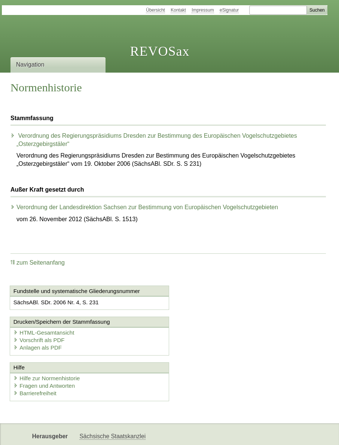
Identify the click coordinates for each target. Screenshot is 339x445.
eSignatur (229, 10)
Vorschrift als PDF (204, 309)
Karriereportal (132, 433)
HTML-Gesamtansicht (209, 302)
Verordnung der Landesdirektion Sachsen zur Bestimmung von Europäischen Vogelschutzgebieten (144, 207)
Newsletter (93, 433)
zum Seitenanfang (37, 262)
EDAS (165, 433)
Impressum (203, 10)
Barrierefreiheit (35, 363)
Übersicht (155, 10)
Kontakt (178, 10)
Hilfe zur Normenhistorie (47, 348)
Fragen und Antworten (44, 355)
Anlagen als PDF (203, 317)
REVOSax (159, 51)
